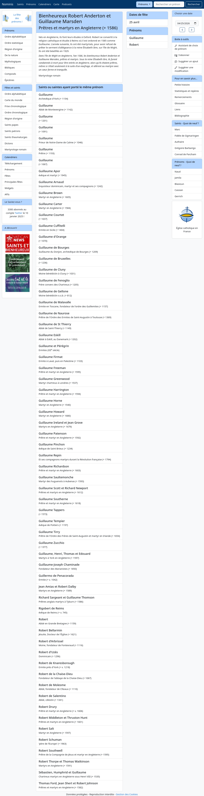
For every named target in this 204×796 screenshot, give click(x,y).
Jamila (178, 177)
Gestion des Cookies (127, 794)
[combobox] (169, 4)
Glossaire (180, 103)
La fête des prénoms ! (17, 18)
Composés (10, 73)
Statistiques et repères (187, 90)
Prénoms (31, 4)
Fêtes (7, 175)
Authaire (179, 141)
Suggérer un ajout (186, 61)
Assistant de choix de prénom (186, 47)
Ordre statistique (14, 42)
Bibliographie (182, 115)
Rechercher (194, 4)
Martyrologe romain (16, 149)
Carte (56, 4)
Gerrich (179, 196)
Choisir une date (183, 13)
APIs (7, 194)
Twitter (18, 212)
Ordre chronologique (16, 112)
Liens (177, 109)
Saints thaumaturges (16, 137)
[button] (182, 29)
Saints (20, 4)
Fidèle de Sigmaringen (187, 135)
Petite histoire (182, 84)
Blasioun (179, 183)
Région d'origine (13, 49)
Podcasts (66, 4)
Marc (177, 129)
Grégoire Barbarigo (185, 148)
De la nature (11, 55)
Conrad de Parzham (185, 154)
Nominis (7, 4)
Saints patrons (12, 131)
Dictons (9, 143)
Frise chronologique (15, 106)
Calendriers (45, 4)
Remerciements (183, 97)
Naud (178, 171)
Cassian (179, 190)
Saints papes (11, 124)
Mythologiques (13, 61)
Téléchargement (13, 163)
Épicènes (9, 80)
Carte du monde (13, 100)
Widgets (9, 188)
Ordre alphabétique (15, 36)
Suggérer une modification (184, 69)
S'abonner (182, 55)
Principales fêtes (13, 181)
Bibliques (10, 67)
